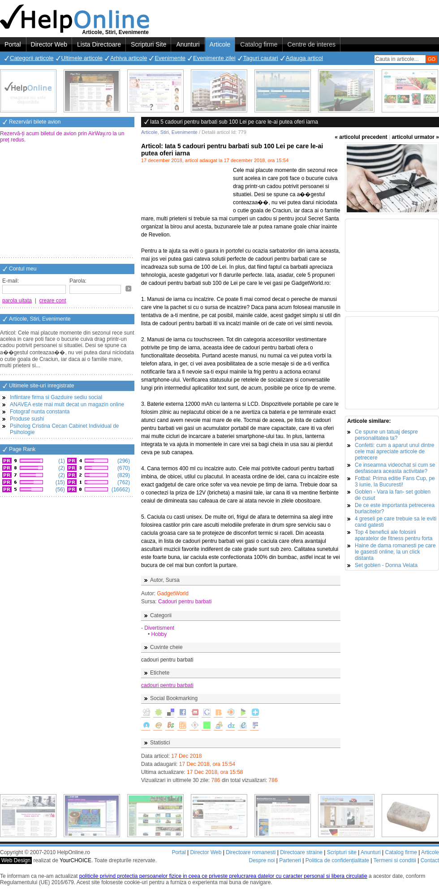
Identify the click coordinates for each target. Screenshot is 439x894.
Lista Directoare (99, 44)
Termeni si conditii (394, 860)
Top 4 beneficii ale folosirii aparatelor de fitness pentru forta (393, 535)
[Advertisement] (67, 201)
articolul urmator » (415, 137)
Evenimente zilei (214, 58)
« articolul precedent (361, 137)
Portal (12, 44)
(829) (123, 475)
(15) (59, 482)
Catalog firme (258, 44)
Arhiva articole (128, 58)
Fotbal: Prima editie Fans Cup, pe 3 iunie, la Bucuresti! (395, 481)
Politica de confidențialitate (337, 860)
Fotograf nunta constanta (39, 411)
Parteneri (290, 860)
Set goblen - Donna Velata (386, 565)
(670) (123, 468)
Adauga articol (304, 58)
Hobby (159, 634)
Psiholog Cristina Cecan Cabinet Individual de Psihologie (64, 429)
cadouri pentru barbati (167, 685)
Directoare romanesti (250, 852)
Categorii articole (32, 58)
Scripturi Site (148, 44)
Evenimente (170, 58)
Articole (220, 44)
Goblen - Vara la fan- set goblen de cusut (392, 495)
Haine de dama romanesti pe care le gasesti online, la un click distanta (395, 551)
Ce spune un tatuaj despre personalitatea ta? (386, 435)
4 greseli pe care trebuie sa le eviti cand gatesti (395, 522)
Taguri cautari (260, 58)
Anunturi (187, 44)
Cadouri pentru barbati (184, 601)
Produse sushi (27, 419)
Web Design (15, 860)
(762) (123, 482)
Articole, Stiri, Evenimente (169, 132)
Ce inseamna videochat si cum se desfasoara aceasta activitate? (395, 468)
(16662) (120, 489)
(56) (59, 489)
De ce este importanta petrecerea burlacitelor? (395, 508)
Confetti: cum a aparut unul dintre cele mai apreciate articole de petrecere (394, 451)
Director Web (49, 44)
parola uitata (17, 300)
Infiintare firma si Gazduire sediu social (56, 397)
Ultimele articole (82, 58)
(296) (123, 461)
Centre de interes (312, 44)
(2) (61, 468)
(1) (61, 461)
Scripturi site (342, 852)
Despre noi (262, 860)
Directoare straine (301, 852)
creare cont (52, 300)
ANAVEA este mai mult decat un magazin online (67, 404)
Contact (430, 860)
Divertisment (159, 628)
